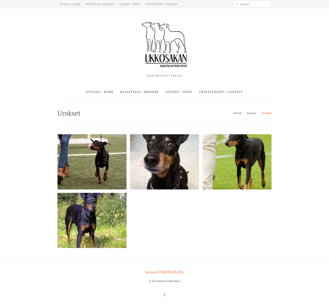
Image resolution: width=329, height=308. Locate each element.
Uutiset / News (130, 4)
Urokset (266, 113)
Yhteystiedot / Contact (161, 4)
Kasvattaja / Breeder (100, 4)
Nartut (237, 113)
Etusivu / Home (70, 4)
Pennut (251, 113)
